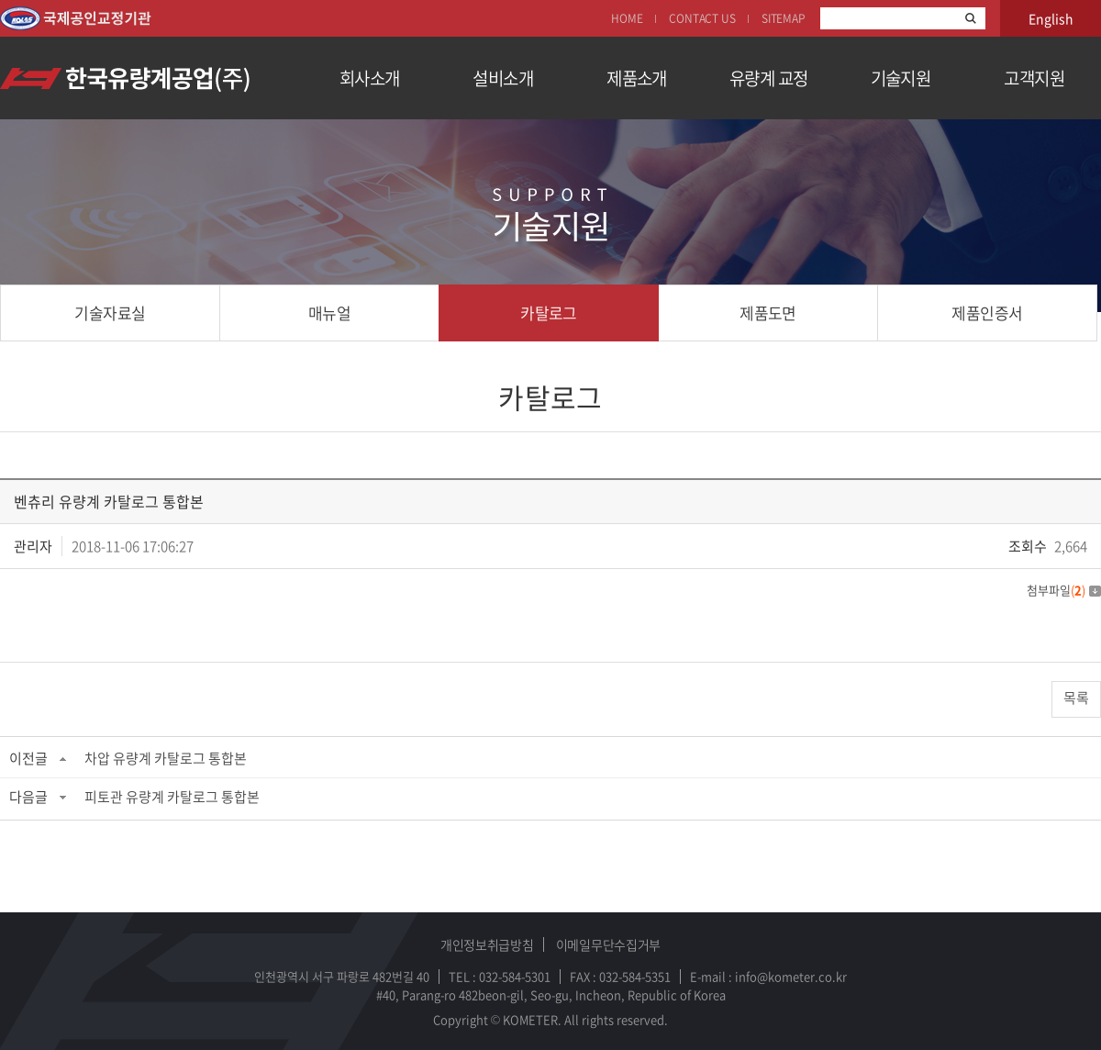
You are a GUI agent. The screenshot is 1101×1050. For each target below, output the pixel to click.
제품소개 (636, 78)
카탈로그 (548, 312)
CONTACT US (702, 18)
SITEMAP (784, 18)
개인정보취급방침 (487, 944)
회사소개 (369, 78)
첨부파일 (1064, 589)
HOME (627, 18)
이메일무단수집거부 (608, 944)
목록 (1076, 697)
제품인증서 (986, 312)
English (1051, 18)
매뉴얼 (329, 312)
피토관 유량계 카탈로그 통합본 (172, 797)
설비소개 (503, 78)
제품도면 (768, 312)
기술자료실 (109, 312)
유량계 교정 (768, 78)
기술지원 (901, 78)
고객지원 (1034, 78)
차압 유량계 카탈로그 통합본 (165, 758)
